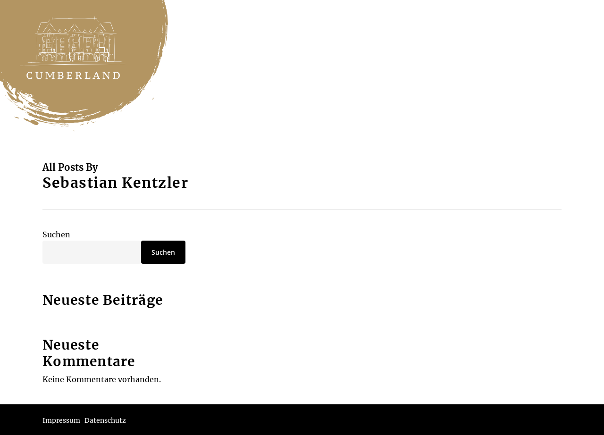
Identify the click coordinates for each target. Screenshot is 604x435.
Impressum (61, 420)
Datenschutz (105, 420)
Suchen (56, 234)
